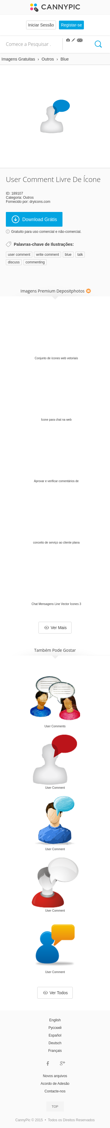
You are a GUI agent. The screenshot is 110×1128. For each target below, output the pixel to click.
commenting (35, 262)
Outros (28, 197)
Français (55, 1051)
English (55, 1020)
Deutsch (54, 1043)
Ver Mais (55, 627)
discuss (14, 262)
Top (55, 1106)
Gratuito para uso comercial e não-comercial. (46, 232)
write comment (47, 255)
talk (80, 255)
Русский (55, 1028)
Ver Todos (55, 992)
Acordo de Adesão (54, 1084)
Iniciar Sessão (41, 25)
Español (55, 1035)
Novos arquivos (55, 1076)
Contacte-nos (55, 1091)
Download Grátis (34, 219)
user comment (19, 255)
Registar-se (71, 25)
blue (68, 255)
